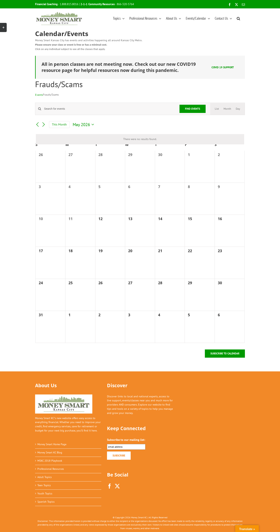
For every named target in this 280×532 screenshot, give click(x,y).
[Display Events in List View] (217, 109)
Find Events (192, 108)
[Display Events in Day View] (238, 109)
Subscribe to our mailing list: (126, 440)
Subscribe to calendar (224, 353)
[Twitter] (117, 486)
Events (39, 95)
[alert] (140, 139)
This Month (59, 124)
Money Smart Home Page (51, 444)
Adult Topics (44, 477)
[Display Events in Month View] (227, 109)
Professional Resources (50, 469)
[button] (238, 18)
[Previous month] (37, 124)
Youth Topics (44, 493)
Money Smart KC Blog (49, 452)
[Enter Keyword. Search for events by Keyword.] (109, 109)
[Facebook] (109, 486)
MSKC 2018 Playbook (49, 460)
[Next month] (43, 124)
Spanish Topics (46, 501)
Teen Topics (44, 485)
